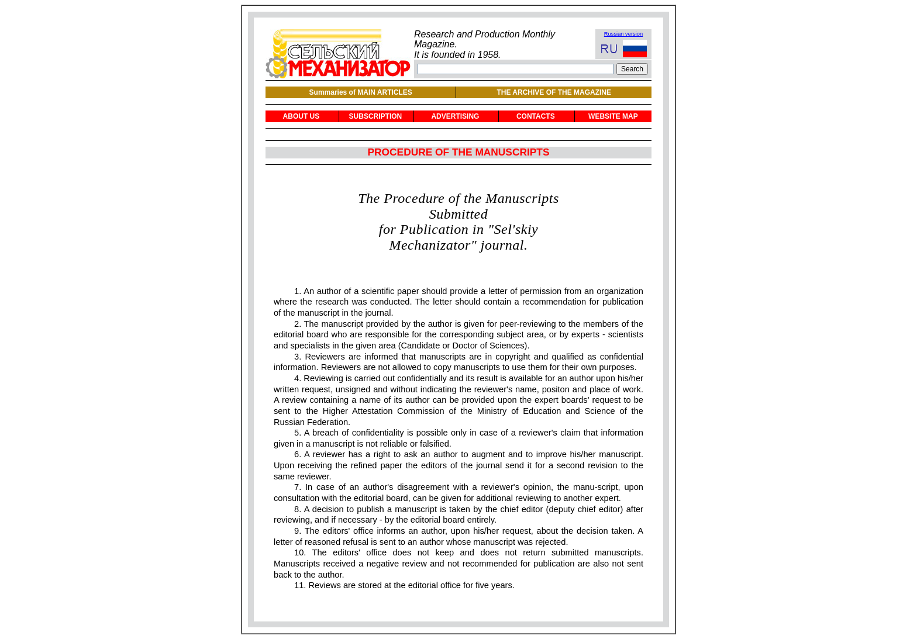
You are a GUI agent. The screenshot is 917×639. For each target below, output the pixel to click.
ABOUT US (301, 116)
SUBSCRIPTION (375, 116)
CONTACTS (535, 116)
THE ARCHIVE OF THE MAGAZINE (554, 92)
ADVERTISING (455, 116)
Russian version (623, 34)
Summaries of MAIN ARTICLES (360, 92)
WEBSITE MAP (613, 116)
